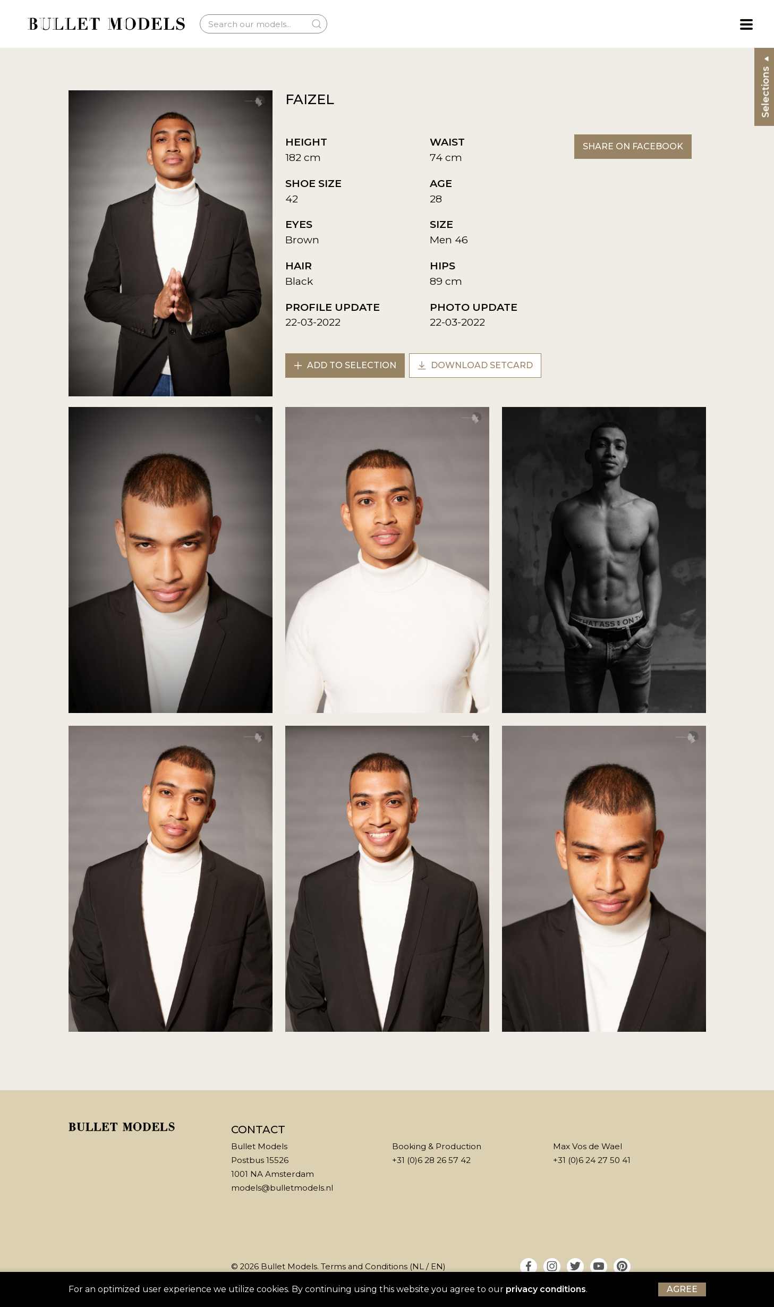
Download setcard (475, 365)
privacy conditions (546, 1289)
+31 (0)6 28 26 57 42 (431, 1160)
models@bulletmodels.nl (282, 1188)
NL (418, 1266)
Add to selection (345, 365)
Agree (682, 1289)
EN (437, 1266)
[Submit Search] (316, 23)
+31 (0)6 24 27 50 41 (592, 1160)
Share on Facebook (633, 146)
